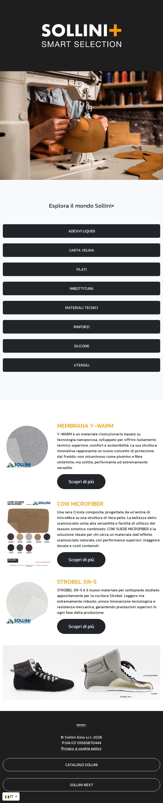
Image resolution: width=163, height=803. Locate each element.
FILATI (81, 269)
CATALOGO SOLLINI (81, 764)
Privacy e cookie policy (81, 748)
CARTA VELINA (81, 250)
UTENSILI (81, 365)
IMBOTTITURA (82, 288)
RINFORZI (82, 327)
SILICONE (81, 346)
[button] (11, 796)
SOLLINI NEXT (81, 785)
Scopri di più (81, 481)
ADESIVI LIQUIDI (81, 231)
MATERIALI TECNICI (81, 307)
